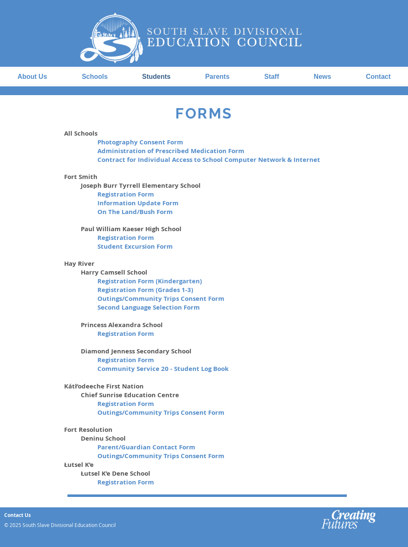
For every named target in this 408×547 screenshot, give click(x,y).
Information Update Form (138, 203)
